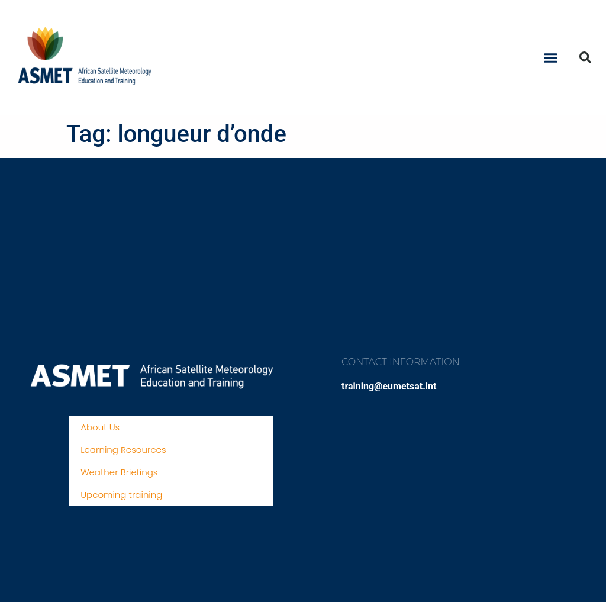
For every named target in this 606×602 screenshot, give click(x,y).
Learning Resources (123, 449)
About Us (100, 427)
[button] (551, 57)
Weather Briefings (118, 472)
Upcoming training (121, 494)
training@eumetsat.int (388, 386)
